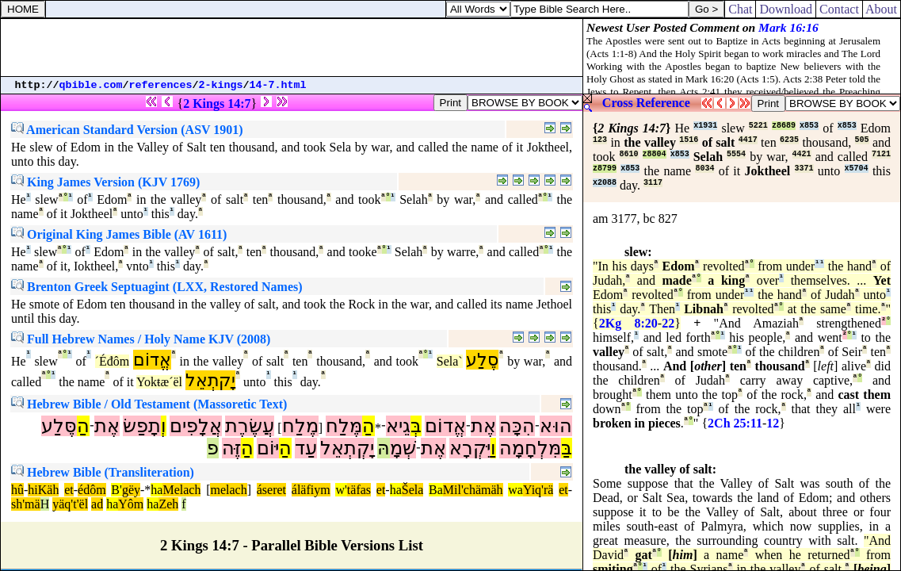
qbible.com (91, 85)
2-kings (221, 85)
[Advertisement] (291, 47)
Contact (839, 9)
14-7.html (278, 85)
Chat (740, 9)
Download (785, 9)
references (161, 85)
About (881, 9)
